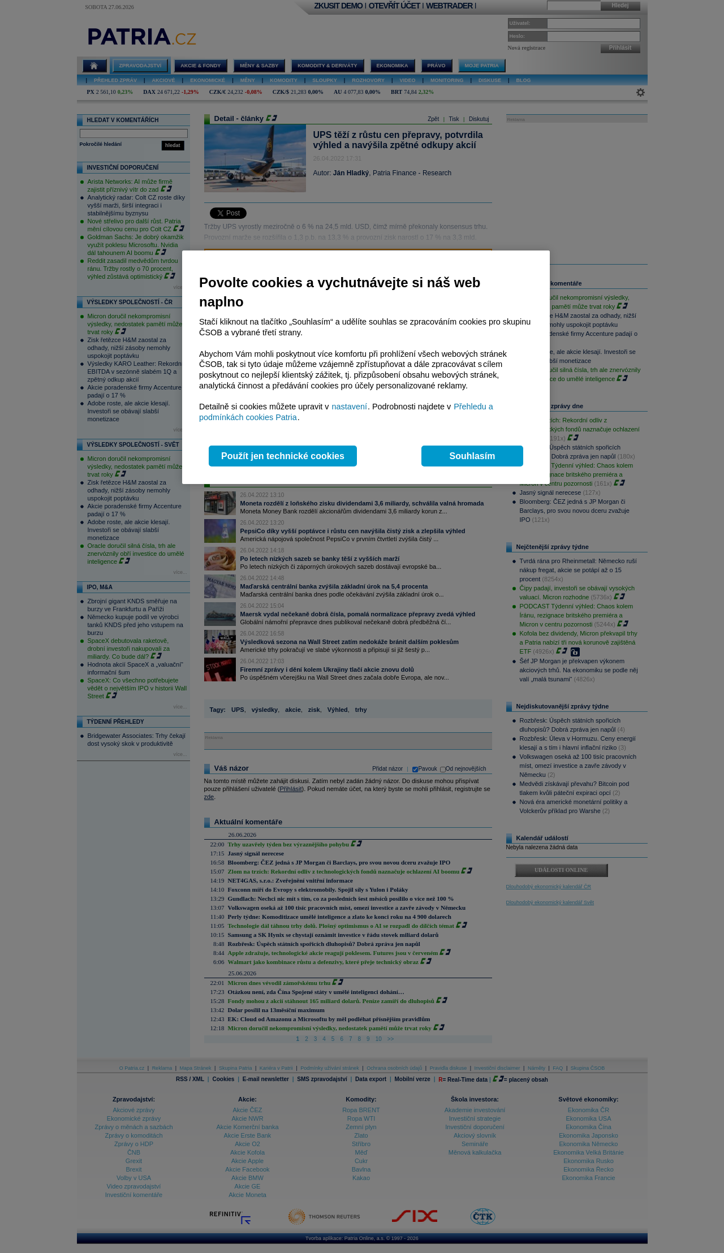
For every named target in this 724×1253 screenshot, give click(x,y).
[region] (366, 367)
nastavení (349, 406)
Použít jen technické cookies (282, 456)
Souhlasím (472, 456)
